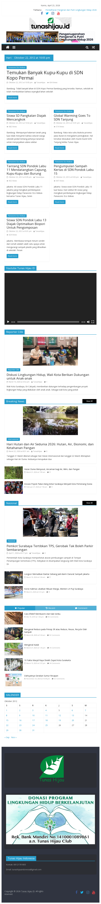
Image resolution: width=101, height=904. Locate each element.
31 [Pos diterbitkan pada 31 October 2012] (33, 730)
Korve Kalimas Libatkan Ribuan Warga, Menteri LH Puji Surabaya (53, 588)
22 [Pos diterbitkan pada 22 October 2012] (7, 725)
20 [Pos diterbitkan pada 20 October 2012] (73, 720)
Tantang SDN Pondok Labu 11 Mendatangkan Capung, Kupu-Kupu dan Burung (27, 169)
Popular (20, 608)
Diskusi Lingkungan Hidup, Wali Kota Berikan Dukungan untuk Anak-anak (48, 376)
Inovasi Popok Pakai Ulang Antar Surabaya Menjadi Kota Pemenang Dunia (58, 484)
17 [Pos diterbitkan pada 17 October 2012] (33, 720)
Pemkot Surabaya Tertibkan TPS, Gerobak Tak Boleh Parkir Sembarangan (50, 548)
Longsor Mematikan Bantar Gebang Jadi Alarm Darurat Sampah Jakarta (56, 574)
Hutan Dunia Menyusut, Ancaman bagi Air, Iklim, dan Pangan (52, 469)
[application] (51, 299)
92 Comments (54, 635)
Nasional (11, 541)
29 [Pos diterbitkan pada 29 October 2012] (7, 730)
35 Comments (55, 648)
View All (89, 401)
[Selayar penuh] (92, 321)
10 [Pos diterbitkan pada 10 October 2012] (33, 715)
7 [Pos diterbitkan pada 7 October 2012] (85, 710)
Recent (50, 608)
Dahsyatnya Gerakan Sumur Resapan (41, 675)
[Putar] (8, 321)
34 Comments (55, 663)
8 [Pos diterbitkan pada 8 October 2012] (6, 715)
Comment (81, 608)
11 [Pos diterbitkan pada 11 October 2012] (46, 715)
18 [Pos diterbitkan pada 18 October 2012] (46, 720)
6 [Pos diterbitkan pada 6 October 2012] (72, 710)
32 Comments (59, 679)
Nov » (13, 737)
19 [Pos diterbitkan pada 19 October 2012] (60, 720)
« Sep (7, 737)
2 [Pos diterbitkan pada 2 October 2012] (19, 710)
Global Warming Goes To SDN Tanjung (72, 117)
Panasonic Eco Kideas (16, 67)
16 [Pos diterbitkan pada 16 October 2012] (20, 720)
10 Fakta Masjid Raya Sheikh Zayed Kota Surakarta (47, 660)
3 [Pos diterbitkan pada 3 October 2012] (32, 710)
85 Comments (53, 617)
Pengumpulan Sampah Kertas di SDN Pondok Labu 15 (74, 169)
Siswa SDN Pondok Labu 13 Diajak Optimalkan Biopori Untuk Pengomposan (26, 223)
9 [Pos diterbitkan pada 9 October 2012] (19, 715)
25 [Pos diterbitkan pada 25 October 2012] (46, 725)
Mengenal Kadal (31, 644)
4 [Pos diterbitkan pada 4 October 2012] (45, 710)
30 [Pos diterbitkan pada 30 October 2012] (20, 730)
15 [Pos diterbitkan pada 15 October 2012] (7, 720)
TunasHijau (40, 82)
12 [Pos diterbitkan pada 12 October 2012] (60, 715)
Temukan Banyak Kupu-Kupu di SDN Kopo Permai (45, 75)
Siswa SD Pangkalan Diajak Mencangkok (26, 117)
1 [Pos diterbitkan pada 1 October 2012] (6, 710)
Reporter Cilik (13, 370)
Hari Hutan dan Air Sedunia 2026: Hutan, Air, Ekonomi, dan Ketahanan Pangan (50, 446)
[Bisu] (88, 321)
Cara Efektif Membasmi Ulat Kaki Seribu (42, 614)
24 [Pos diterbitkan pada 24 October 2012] (33, 725)
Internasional (13, 439)
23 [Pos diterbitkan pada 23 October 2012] (20, 725)
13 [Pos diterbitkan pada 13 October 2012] (73, 715)
